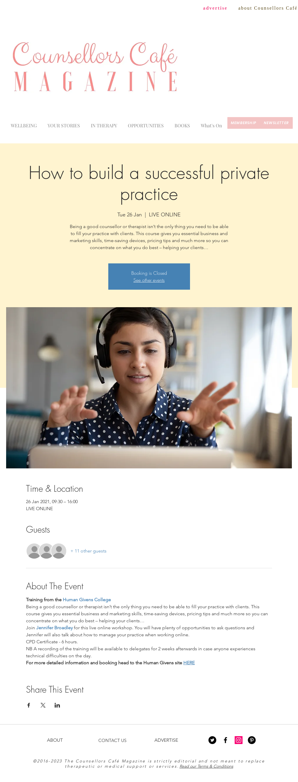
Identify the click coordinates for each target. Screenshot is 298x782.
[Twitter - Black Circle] (212, 740)
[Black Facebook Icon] (225, 740)
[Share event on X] (43, 705)
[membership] (243, 123)
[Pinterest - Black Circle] (252, 740)
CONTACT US (112, 740)
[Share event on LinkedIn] (57, 705)
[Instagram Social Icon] (239, 740)
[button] (212, 123)
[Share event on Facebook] (29, 705)
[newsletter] (276, 123)
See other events (149, 280)
